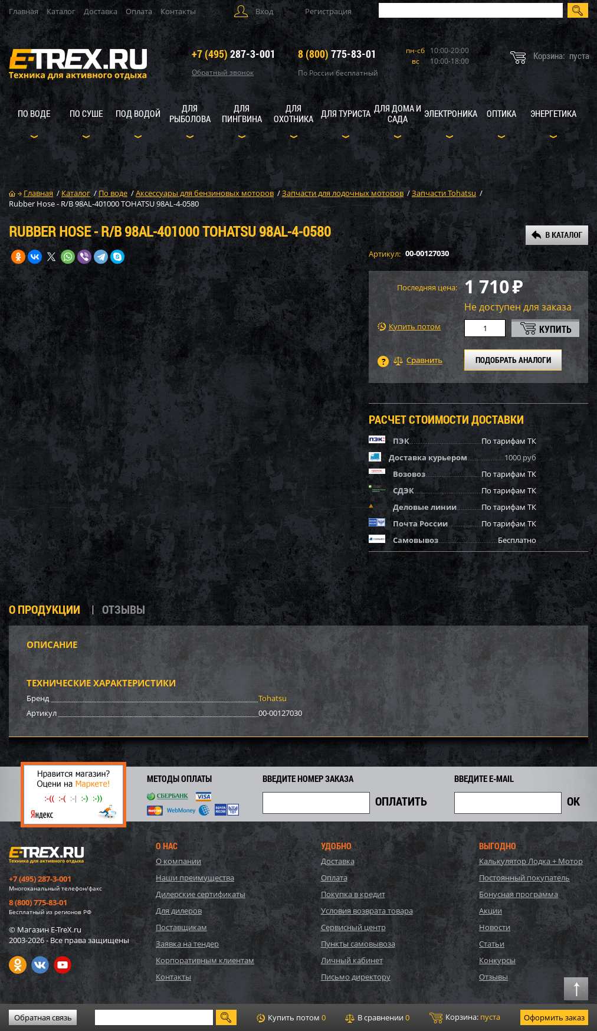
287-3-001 (233, 54)
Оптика (501, 113)
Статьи (491, 943)
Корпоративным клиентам (205, 960)
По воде (34, 113)
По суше (86, 113)
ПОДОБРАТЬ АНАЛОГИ (513, 359)
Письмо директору (356, 976)
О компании (178, 861)
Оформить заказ (554, 1017)
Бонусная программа (518, 894)
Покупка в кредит (353, 894)
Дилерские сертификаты (200, 894)
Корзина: (464, 1017)
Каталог (61, 11)
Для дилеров (179, 910)
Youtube (62, 965)
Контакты (178, 11)
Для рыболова (190, 113)
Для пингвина (242, 113)
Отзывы (493, 976)
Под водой (138, 113)
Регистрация (328, 11)
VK (40, 965)
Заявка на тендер (187, 943)
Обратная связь (43, 1017)
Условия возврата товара (367, 910)
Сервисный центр (353, 927)
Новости (494, 927)
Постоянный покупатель (524, 877)
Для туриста (345, 113)
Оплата (139, 11)
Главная (23, 11)
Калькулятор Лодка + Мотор (531, 861)
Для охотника (293, 113)
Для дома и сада (397, 113)
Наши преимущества (195, 877)
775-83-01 (337, 54)
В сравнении (377, 1017)
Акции (490, 910)
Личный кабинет (352, 960)
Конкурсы (497, 960)
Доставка (100, 11)
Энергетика (553, 113)
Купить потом (409, 326)
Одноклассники (18, 965)
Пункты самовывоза (358, 943)
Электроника (450, 113)
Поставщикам (181, 927)
